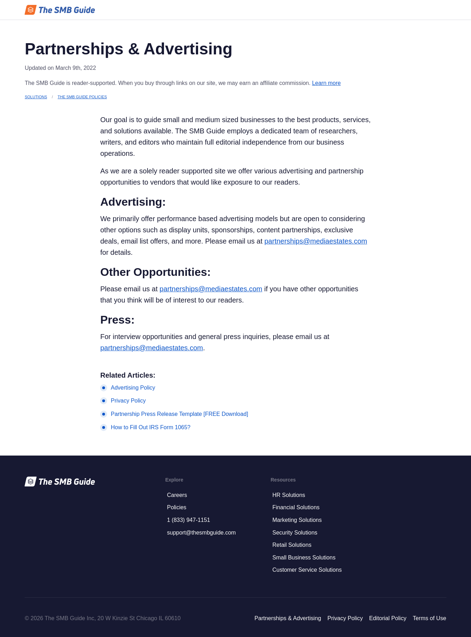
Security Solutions (294, 533)
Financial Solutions (295, 507)
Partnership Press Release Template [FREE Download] (179, 414)
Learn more (326, 83)
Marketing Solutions (297, 520)
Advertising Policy (133, 388)
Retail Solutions (291, 545)
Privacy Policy (128, 401)
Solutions (36, 97)
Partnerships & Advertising (287, 618)
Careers (177, 495)
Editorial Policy (387, 618)
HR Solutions (288, 495)
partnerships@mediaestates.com (315, 241)
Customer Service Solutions (306, 570)
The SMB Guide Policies (82, 97)
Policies (176, 507)
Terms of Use (429, 618)
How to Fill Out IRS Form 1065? (150, 427)
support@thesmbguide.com (201, 533)
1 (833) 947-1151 (188, 520)
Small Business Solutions (303, 557)
